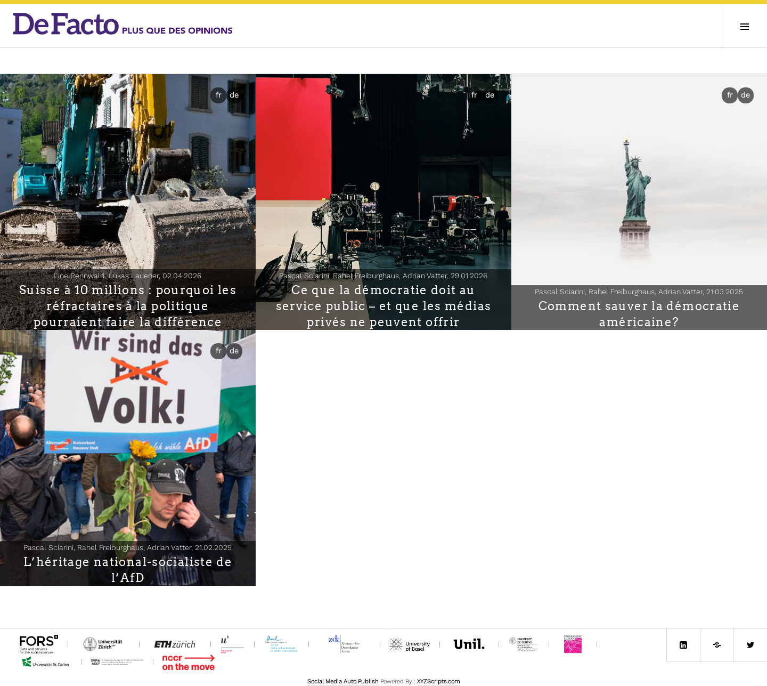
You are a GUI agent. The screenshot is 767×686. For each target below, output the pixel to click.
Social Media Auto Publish (343, 681)
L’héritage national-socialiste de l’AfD (127, 570)
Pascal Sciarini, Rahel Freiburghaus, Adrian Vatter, (383, 275)
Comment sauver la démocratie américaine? (639, 314)
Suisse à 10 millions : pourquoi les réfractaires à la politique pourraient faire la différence (127, 306)
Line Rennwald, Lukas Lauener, (127, 275)
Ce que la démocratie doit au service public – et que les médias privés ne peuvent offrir (384, 306)
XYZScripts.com (438, 681)
